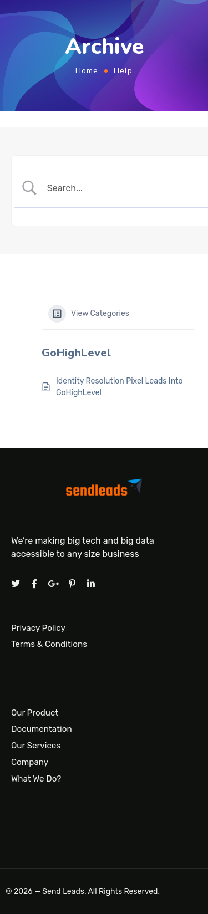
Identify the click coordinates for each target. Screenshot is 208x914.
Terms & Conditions (49, 644)
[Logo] (104, 489)
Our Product (34, 713)
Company (29, 762)
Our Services (35, 745)
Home (86, 70)
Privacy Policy (38, 627)
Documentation (41, 729)
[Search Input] (122, 188)
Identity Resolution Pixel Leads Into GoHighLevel (119, 386)
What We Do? (36, 779)
